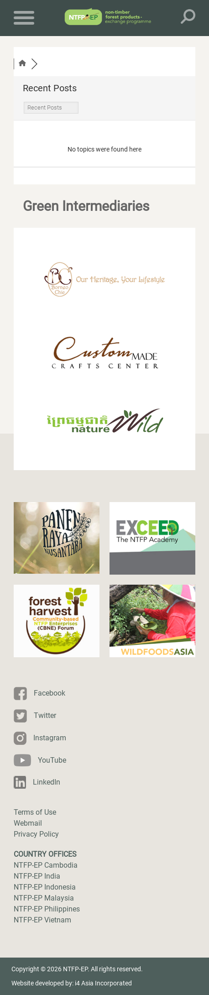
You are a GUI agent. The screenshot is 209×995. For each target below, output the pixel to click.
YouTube (52, 760)
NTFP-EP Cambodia (46, 865)
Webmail (28, 823)
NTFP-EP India (37, 876)
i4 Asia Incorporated (103, 983)
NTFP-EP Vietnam (42, 920)
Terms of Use (35, 812)
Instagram (49, 737)
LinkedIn (46, 782)
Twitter (45, 715)
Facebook (49, 693)
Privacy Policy (36, 834)
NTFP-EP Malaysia (44, 898)
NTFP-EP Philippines (47, 909)
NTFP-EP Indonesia (45, 887)
